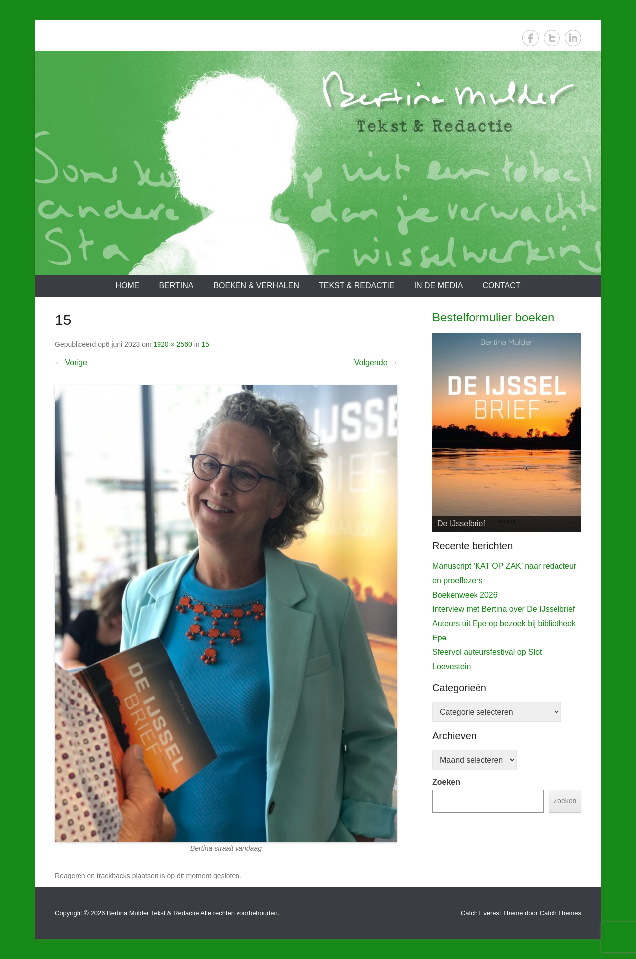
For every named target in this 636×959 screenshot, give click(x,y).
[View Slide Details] (506, 432)
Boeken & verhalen (256, 285)
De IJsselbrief (461, 523)
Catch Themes (560, 913)
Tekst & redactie (357, 285)
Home (127, 285)
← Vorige (71, 362)
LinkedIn (573, 38)
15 (205, 344)
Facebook (530, 38)
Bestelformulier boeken (493, 317)
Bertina (176, 285)
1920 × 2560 (173, 344)
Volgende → (376, 362)
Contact (501, 285)
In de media (438, 285)
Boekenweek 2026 (465, 595)
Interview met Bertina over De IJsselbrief (503, 609)
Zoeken (446, 782)
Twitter (552, 38)
